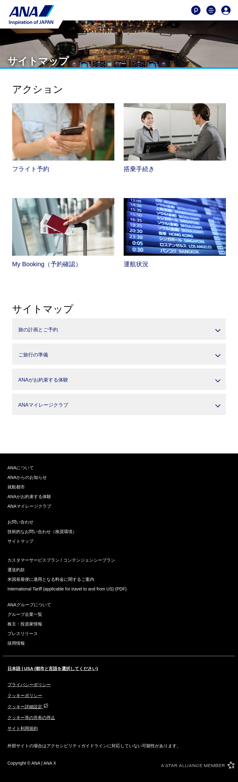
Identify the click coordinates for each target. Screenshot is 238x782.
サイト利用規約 (22, 728)
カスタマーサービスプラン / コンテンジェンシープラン (61, 560)
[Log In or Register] (226, 10)
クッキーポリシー (24, 695)
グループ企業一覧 (24, 614)
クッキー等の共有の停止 (31, 717)
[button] (119, 329)
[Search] (196, 10)
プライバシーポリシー (29, 684)
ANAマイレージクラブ (29, 506)
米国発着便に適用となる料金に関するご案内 (50, 579)
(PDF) (67, 588)
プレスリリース (22, 633)
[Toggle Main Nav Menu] (211, 10)
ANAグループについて (29, 604)
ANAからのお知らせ (27, 477)
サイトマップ (20, 541)
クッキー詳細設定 (27, 706)
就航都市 (16, 486)
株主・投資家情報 (24, 623)
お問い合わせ (20, 521)
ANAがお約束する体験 (29, 496)
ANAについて (20, 467)
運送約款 (16, 569)
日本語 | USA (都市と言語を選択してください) (52, 668)
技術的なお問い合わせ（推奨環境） (42, 531)
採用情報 (16, 643)
